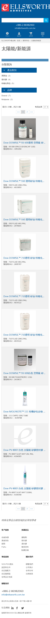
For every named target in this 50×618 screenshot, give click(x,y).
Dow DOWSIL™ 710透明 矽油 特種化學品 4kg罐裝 (25, 258)
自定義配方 (6, 570)
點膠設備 (25, 550)
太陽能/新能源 (36, 41)
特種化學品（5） (8, 83)
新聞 (3, 544)
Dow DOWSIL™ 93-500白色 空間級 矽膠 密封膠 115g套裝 (25, 373)
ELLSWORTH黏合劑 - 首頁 (11, 41)
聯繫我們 (29, 564)
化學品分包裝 (7, 577)
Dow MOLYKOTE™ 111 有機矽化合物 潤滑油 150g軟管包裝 (25, 411)
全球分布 (29, 570)
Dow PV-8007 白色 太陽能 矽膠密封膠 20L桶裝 (25, 450)
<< (18, 112)
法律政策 (29, 574)
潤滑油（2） (7, 76)
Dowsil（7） (7, 96)
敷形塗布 (25, 547)
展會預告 (5, 541)
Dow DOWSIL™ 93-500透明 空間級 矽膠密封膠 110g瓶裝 (25, 142)
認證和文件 (6, 567)
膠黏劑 (24, 537)
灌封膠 (24, 544)
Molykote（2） (8, 99)
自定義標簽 (6, 574)
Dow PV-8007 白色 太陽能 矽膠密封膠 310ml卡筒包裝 (25, 488)
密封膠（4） (7, 79)
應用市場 (26, 41)
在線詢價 (5, 537)
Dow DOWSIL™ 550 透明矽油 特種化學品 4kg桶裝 (25, 219)
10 (45, 107)
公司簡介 (29, 567)
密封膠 (24, 541)
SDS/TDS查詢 (7, 564)
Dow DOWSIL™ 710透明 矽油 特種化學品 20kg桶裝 (25, 296)
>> (31, 112)
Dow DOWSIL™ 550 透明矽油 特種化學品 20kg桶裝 (25, 181)
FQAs (4, 547)
